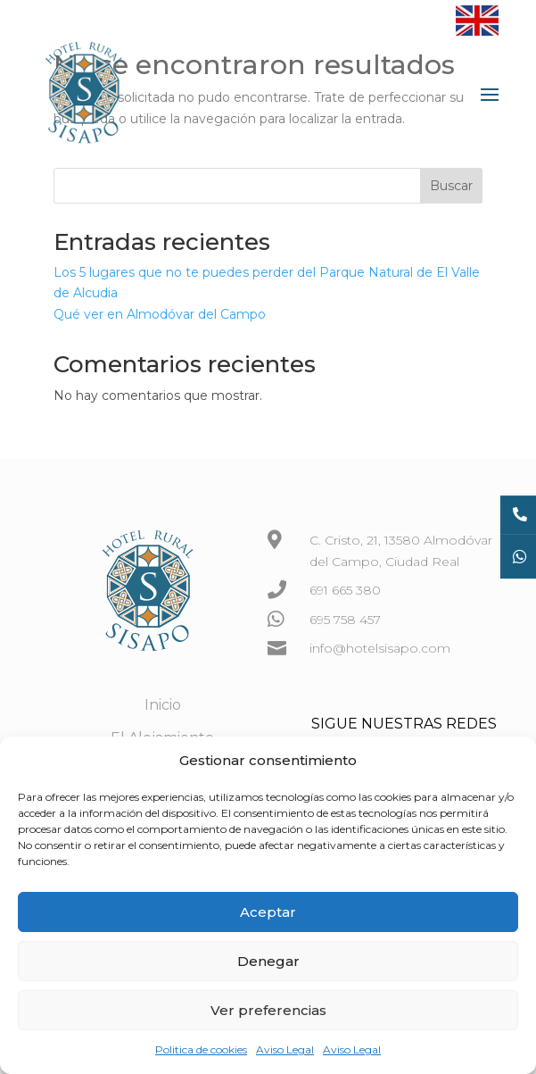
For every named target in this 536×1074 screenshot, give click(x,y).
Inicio (162, 704)
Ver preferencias (268, 1010)
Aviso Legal (285, 1049)
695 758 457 (345, 620)
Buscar (451, 186)
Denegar (268, 961)
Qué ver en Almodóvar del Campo (160, 314)
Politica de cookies (201, 1049)
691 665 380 (345, 590)
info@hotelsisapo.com (379, 648)
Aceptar (268, 911)
